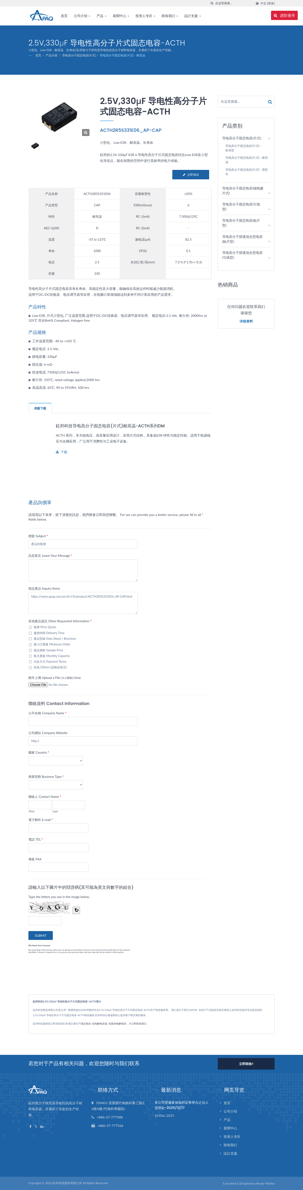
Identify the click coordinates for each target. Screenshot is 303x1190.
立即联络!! (246, 1064)
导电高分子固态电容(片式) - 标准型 (243, 148)
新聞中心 (121, 15)
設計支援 (192, 15)
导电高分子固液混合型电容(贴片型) (242, 239)
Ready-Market (265, 1183)
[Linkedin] (41, 1126)
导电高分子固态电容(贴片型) (241, 222)
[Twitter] (35, 1126)
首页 (64, 15)
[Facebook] (30, 1126)
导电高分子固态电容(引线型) (241, 206)
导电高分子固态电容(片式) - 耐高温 (122, 55)
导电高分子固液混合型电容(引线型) (242, 255)
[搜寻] (212, 3)
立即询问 (191, 174)
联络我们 (170, 15)
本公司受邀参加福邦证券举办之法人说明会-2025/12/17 (182, 1105)
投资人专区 (145, 15)
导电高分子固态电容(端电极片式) (242, 190)
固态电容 (86, 1023)
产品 (101, 15)
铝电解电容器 (99, 1023)
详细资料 (246, 321)
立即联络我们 (138, 1023)
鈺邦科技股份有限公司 (67, 1183)
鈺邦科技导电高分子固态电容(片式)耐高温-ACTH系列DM (113, 426)
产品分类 (51, 55)
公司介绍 (82, 15)
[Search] (234, 3)
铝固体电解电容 (117, 1023)
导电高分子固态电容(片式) (79, 55)
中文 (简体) (267, 3)
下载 (61, 452)
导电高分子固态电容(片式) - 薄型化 (246, 172)
